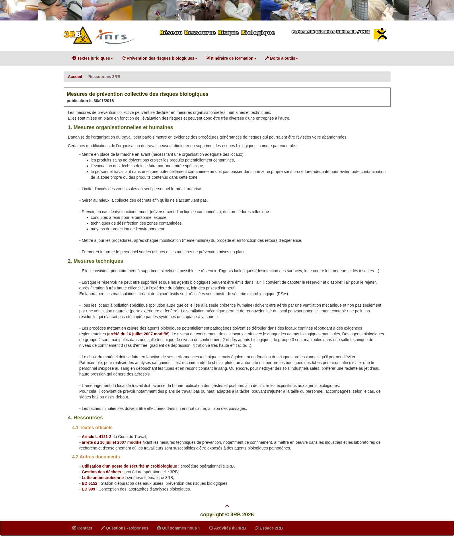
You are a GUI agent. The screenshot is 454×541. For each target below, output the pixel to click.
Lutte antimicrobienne (103, 477)
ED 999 (88, 489)
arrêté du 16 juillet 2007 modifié (138, 334)
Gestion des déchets (101, 472)
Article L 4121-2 (96, 436)
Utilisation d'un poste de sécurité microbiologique (129, 466)
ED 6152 (89, 483)
